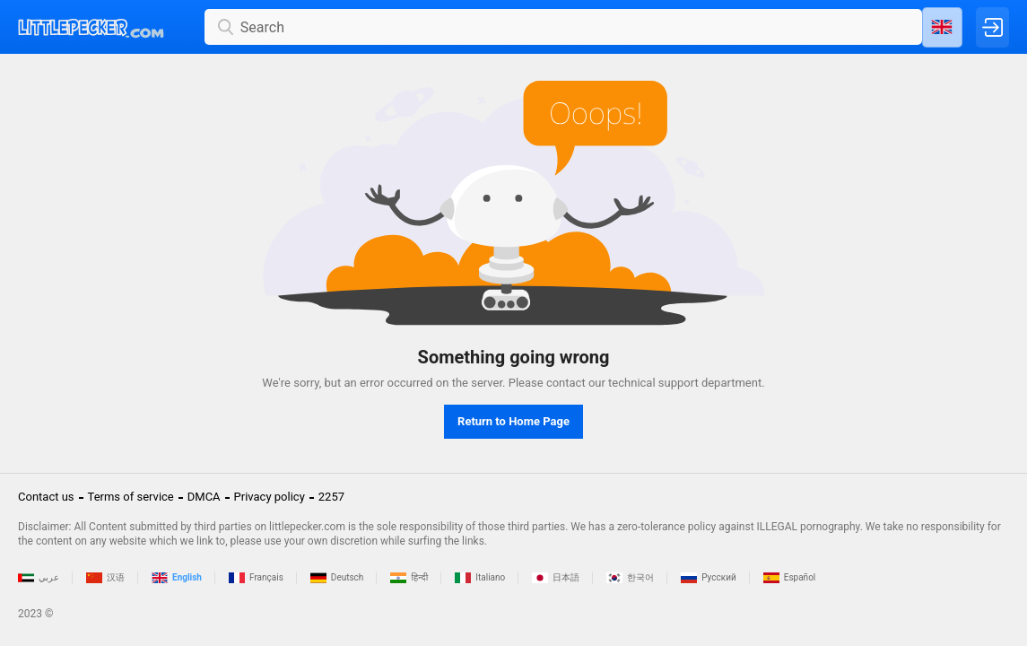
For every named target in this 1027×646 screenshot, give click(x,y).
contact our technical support (622, 382)
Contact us (46, 496)
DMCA (204, 496)
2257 (331, 496)
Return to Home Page (513, 421)
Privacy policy (269, 496)
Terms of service (131, 496)
